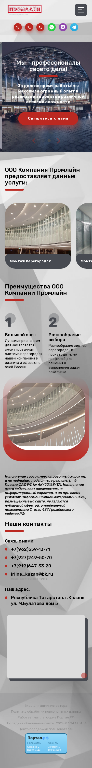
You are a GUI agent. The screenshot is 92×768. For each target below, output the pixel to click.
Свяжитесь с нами (51, 118)
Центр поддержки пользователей (46, 729)
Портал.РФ (66, 717)
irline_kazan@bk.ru (32, 574)
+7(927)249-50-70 (31, 557)
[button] (43, 140)
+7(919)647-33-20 (31, 566)
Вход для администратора (46, 705)
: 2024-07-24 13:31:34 (70, 723)
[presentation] (33, 140)
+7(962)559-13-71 (30, 549)
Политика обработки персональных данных (46, 711)
